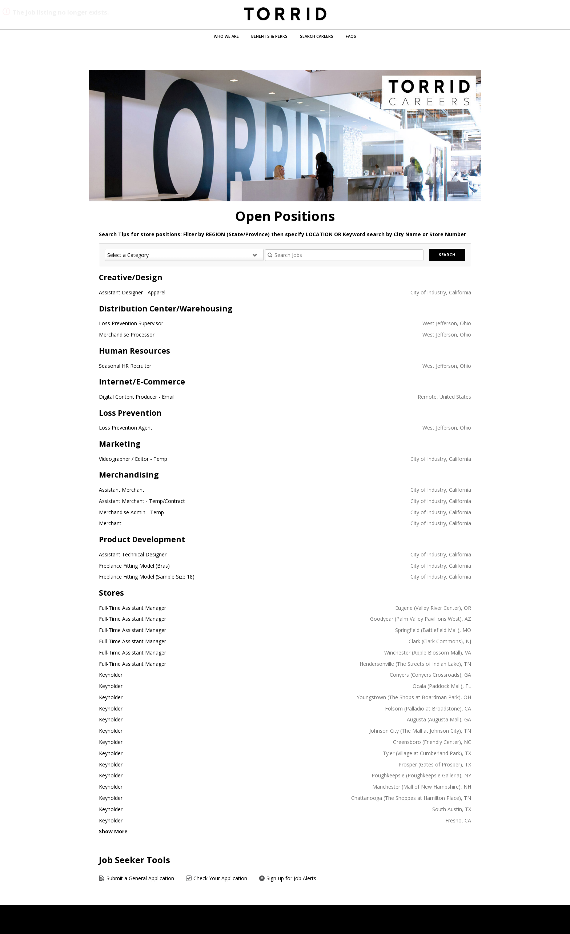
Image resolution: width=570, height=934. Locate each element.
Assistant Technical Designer (132, 554)
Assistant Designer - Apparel (132, 292)
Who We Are (226, 36)
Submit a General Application (136, 878)
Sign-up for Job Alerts (287, 878)
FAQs (351, 36)
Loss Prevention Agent (125, 427)
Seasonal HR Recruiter (125, 365)
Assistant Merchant (121, 489)
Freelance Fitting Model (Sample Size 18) (146, 576)
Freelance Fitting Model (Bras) (134, 565)
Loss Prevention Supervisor (131, 323)
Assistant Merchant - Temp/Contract (142, 501)
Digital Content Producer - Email (136, 396)
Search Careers (316, 36)
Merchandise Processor (126, 334)
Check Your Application (216, 878)
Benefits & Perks (269, 36)
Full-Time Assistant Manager (132, 607)
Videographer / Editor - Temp (133, 458)
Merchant (110, 523)
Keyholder (111, 674)
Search (447, 254)
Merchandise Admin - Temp (131, 512)
